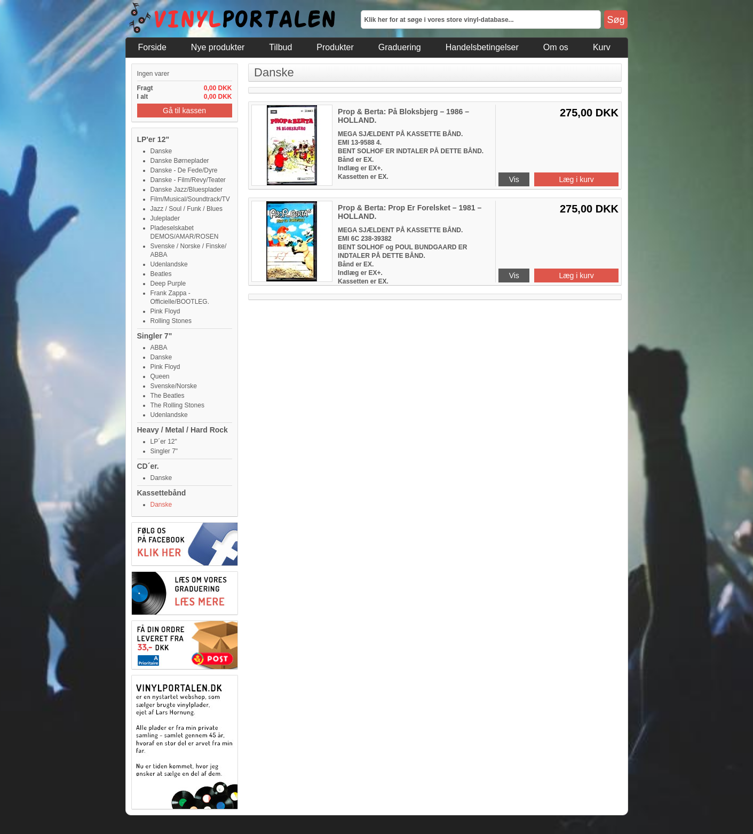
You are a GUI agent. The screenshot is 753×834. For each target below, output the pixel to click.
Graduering (399, 47)
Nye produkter (218, 47)
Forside (152, 47)
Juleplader (165, 218)
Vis (514, 179)
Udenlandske (169, 264)
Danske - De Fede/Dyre (184, 170)
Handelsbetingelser (482, 47)
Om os (555, 47)
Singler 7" (154, 336)
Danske (161, 151)
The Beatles (167, 395)
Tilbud (280, 47)
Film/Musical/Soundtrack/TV (190, 199)
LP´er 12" (163, 441)
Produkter (334, 47)
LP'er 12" (153, 139)
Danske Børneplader (179, 160)
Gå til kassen (184, 110)
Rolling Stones (171, 321)
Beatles (161, 274)
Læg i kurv (576, 179)
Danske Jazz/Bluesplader (186, 189)
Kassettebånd (161, 493)
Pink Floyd (165, 311)
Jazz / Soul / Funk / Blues (186, 209)
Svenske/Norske (173, 386)
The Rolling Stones (177, 405)
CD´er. (148, 466)
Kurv (602, 47)
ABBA (159, 347)
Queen (160, 376)
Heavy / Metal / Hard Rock (182, 430)
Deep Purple (168, 283)
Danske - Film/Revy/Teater (188, 180)
